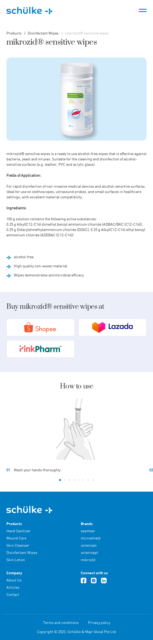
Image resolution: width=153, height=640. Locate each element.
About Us (14, 580)
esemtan (88, 531)
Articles (12, 587)
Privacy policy (99, 622)
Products (14, 33)
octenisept (89, 552)
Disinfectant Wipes (43, 33)
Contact (12, 594)
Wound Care (16, 538)
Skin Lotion (15, 559)
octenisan (89, 545)
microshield (90, 538)
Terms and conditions (61, 622)
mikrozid (88, 559)
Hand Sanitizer (18, 531)
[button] (60, 480)
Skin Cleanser (17, 545)
